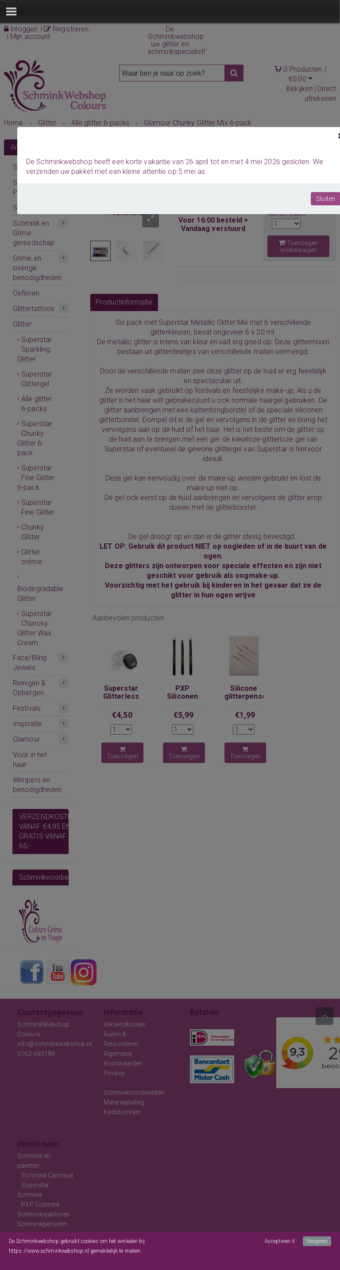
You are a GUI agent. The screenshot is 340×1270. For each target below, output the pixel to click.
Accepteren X (280, 1241)
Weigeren (317, 1241)
